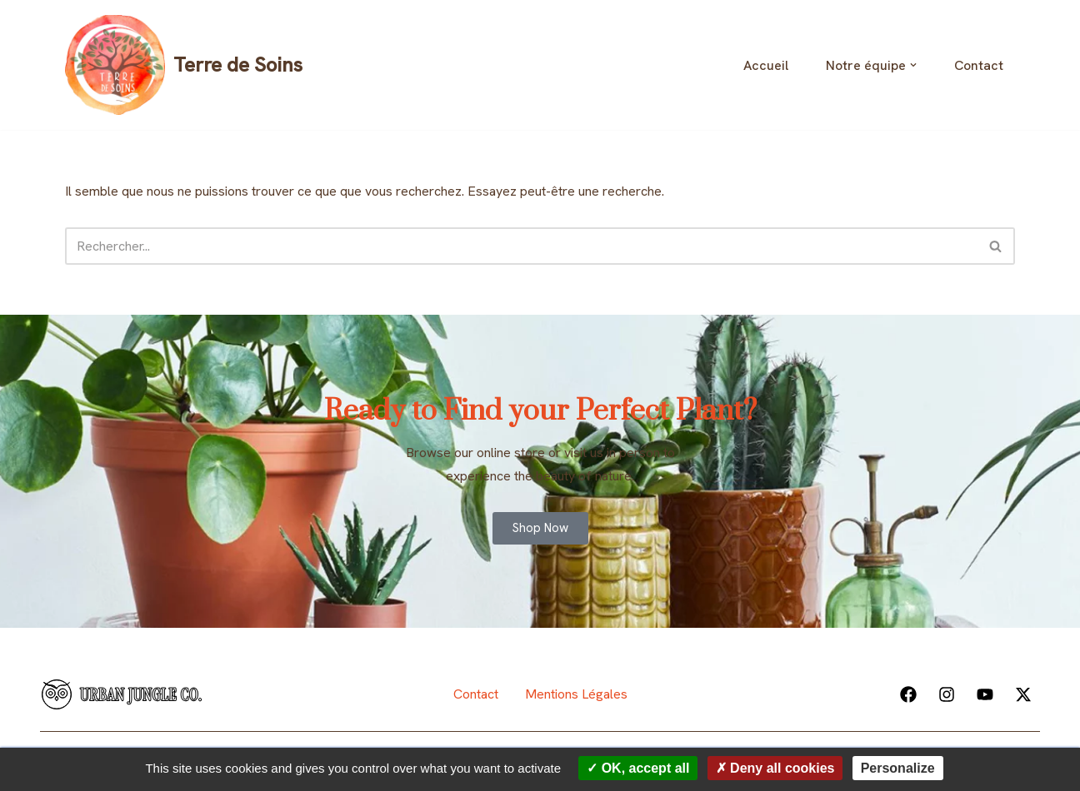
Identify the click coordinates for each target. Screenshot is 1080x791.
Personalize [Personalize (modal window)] (898, 768)
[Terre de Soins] (183, 65)
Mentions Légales (576, 694)
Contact (978, 65)
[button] (913, 65)
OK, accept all (638, 768)
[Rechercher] (521, 246)
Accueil (765, 65)
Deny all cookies (775, 768)
